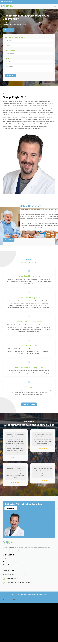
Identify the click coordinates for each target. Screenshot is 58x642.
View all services (29, 404)
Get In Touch (10, 508)
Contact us (9, 30)
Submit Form (10, 75)
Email (7, 58)
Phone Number (10, 50)
